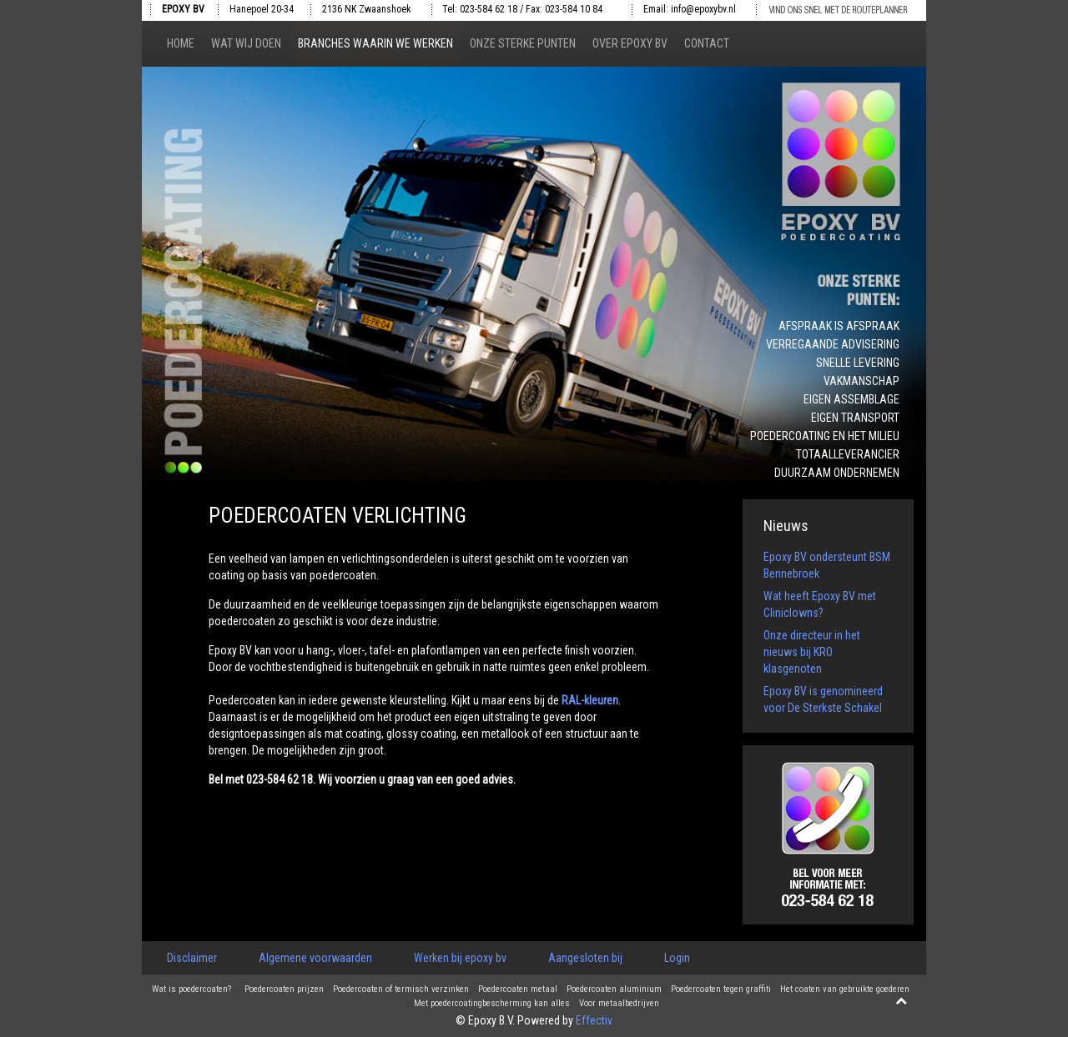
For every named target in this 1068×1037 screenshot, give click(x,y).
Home (180, 43)
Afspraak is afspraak (838, 326)
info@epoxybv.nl (703, 9)
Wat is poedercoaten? (191, 989)
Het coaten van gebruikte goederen (844, 989)
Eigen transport (855, 417)
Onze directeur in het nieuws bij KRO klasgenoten (811, 652)
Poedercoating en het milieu (824, 436)
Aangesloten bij (585, 957)
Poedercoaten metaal (517, 989)
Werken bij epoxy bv (460, 957)
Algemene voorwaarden (315, 957)
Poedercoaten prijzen (284, 989)
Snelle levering (857, 362)
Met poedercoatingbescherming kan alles (492, 1003)
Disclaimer (192, 957)
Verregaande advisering (832, 344)
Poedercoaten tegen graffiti (721, 989)
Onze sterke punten (523, 43)
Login (677, 957)
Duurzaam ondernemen (836, 472)
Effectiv (594, 1020)
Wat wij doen (246, 43)
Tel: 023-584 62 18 (479, 9)
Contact (706, 43)
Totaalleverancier (847, 454)
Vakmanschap (861, 381)
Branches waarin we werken (375, 43)
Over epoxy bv (630, 43)
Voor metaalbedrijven (619, 1003)
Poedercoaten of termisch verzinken (401, 989)
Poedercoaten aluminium (614, 989)
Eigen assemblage (851, 399)
